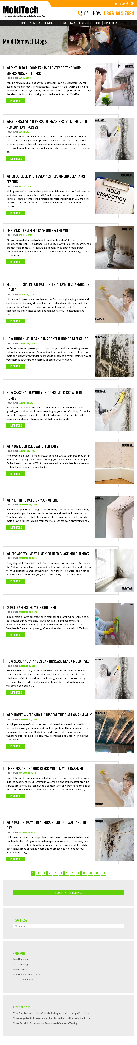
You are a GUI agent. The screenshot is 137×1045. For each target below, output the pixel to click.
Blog (97, 23)
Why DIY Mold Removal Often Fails (32, 446)
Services (48, 23)
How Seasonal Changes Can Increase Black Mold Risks (48, 661)
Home (23, 23)
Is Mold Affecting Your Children (31, 607)
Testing (61, 23)
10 (84, 874)
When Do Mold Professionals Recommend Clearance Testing (45, 1024)
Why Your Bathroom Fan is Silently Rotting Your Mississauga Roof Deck (51, 1013)
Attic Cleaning (20, 965)
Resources (85, 23)
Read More (16, 101)
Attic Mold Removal (23, 980)
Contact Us (111, 23)
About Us (35, 23)
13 (104, 874)
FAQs (72, 23)
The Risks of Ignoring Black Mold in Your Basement (46, 769)
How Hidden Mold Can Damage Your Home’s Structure (47, 338)
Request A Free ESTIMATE (68, 893)
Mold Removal (20, 960)
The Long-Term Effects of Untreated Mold (38, 230)
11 (91, 874)
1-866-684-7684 (118, 13)
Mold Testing (20, 970)
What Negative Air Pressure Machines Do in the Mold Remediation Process (53, 1019)
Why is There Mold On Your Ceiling (33, 500)
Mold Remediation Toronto (27, 975)
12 (97, 874)
